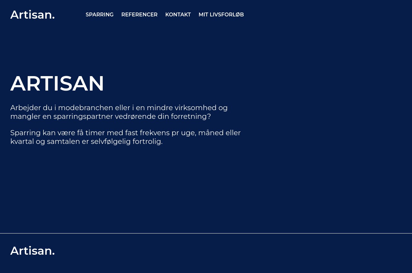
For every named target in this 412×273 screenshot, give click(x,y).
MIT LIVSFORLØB (221, 15)
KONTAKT (178, 15)
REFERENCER (139, 15)
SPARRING (100, 15)
